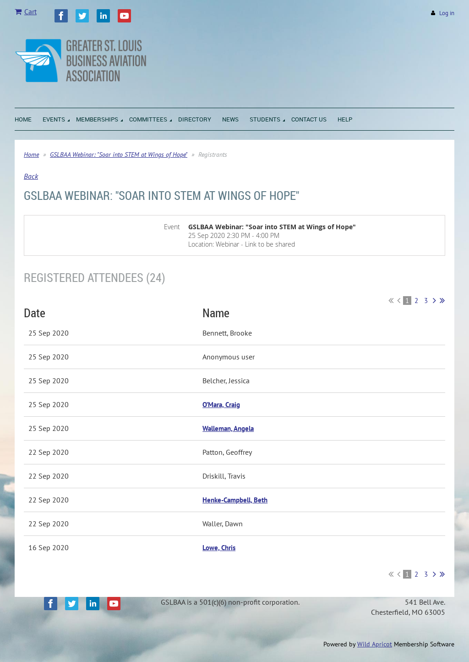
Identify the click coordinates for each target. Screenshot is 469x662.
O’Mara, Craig (221, 404)
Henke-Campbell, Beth (234, 500)
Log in (446, 13)
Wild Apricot (374, 644)
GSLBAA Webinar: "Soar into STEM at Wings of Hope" (118, 154)
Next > (434, 300)
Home (31, 154)
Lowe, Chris (218, 547)
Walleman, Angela (228, 428)
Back (31, 176)
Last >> (442, 300)
